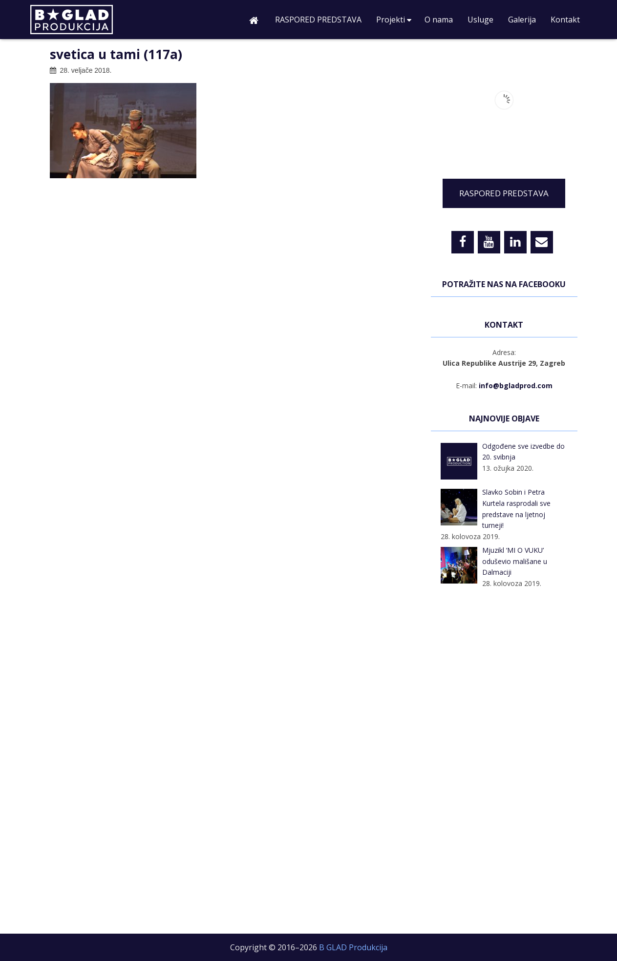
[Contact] (542, 242)
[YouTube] (489, 242)
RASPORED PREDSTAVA (504, 193)
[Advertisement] (504, 762)
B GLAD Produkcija (91, 22)
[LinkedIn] (515, 242)
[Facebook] (462, 242)
